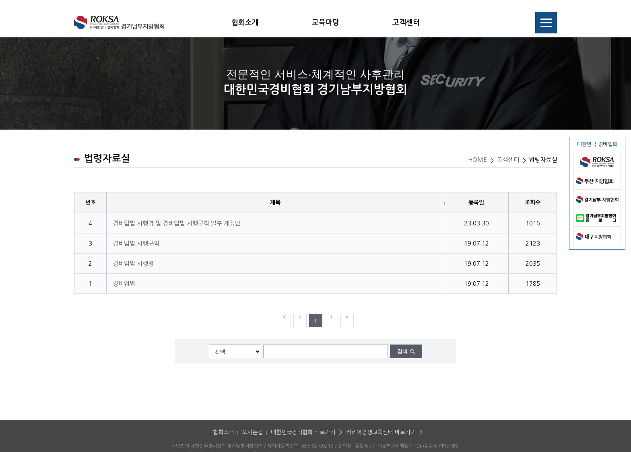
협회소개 (245, 22)
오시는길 (252, 432)
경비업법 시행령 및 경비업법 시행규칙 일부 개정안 (177, 223)
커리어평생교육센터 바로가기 (381, 432)
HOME (477, 160)
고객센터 (406, 22)
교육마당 (325, 22)
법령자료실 (543, 160)
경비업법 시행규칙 (136, 243)
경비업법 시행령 (133, 263)
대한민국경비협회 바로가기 (303, 432)
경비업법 (124, 284)
